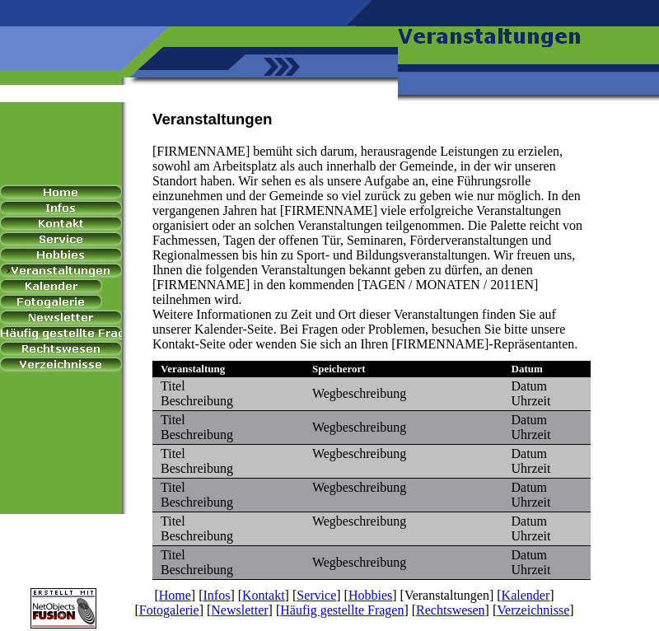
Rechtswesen (450, 610)
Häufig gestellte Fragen (342, 610)
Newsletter (239, 610)
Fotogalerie (169, 610)
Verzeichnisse (533, 610)
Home (175, 595)
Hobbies (370, 595)
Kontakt (263, 595)
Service (316, 595)
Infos (217, 595)
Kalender (526, 595)
